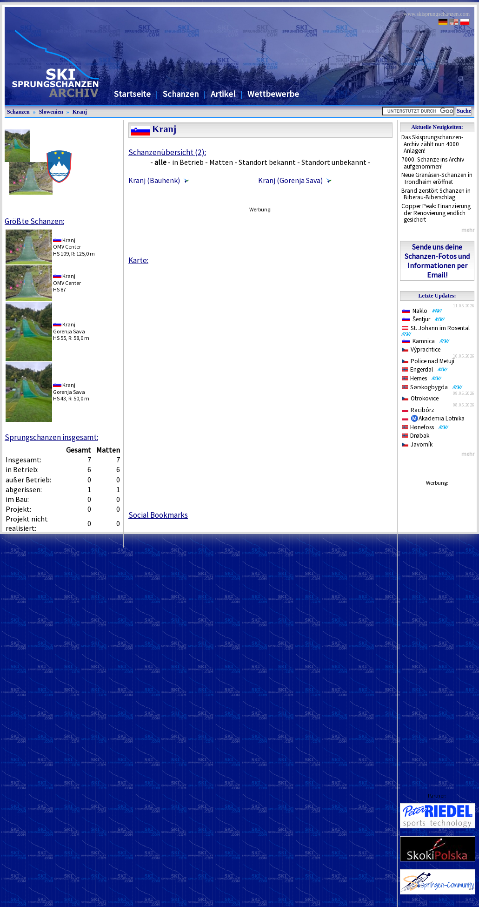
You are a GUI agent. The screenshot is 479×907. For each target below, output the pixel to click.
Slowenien (51, 111)
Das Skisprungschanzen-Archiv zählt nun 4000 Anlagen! (432, 144)
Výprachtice (421, 349)
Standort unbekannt (333, 162)
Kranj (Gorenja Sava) (290, 180)
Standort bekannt (267, 162)
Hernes (422, 378)
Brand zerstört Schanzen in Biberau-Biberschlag (436, 194)
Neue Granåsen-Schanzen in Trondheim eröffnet (436, 178)
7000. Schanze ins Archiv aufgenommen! (432, 163)
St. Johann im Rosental (437, 330)
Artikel (223, 93)
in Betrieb (188, 162)
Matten (221, 162)
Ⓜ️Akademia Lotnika (433, 418)
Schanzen (181, 93)
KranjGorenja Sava (69, 327)
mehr (467, 229)
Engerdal (425, 369)
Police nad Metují (428, 361)
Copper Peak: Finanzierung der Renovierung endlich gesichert (436, 212)
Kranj (80, 111)
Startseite (132, 93)
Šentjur (423, 319)
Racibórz (418, 410)
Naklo (422, 311)
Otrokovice (420, 398)
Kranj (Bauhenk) (154, 180)
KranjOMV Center (67, 243)
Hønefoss (425, 427)
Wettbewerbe (273, 93)
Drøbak (415, 436)
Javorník (417, 444)
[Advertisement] (260, 232)
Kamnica (426, 341)
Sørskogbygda (432, 387)
